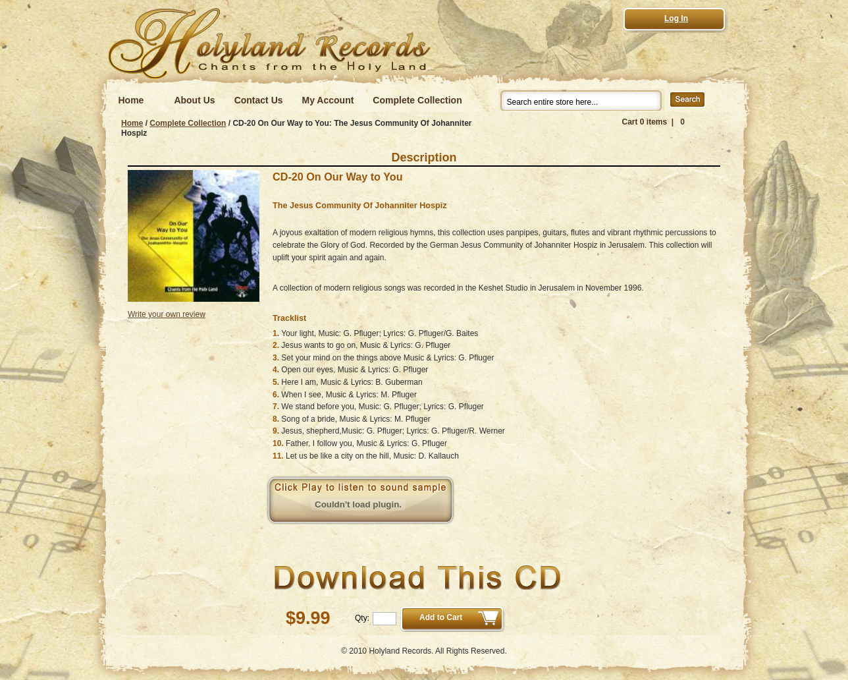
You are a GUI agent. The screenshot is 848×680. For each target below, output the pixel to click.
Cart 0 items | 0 (653, 122)
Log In (676, 18)
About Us (194, 100)
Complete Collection (417, 100)
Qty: (362, 618)
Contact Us (258, 100)
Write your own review (166, 314)
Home (131, 100)
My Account (328, 100)
